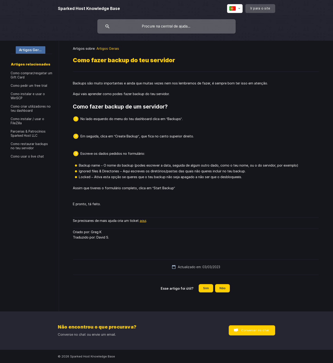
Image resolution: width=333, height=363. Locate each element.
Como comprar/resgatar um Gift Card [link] (31, 75)
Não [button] (222, 288)
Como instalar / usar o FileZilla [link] (27, 121)
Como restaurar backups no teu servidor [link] (29, 146)
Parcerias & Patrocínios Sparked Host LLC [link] (28, 133)
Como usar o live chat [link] (27, 156)
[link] (28, 49)
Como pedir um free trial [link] (29, 85)
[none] (89, 8)
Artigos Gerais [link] (107, 48)
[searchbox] (166, 26)
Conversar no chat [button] (255, 330)
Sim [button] (206, 288)
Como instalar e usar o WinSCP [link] (28, 96)
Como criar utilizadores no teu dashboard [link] (31, 108)
